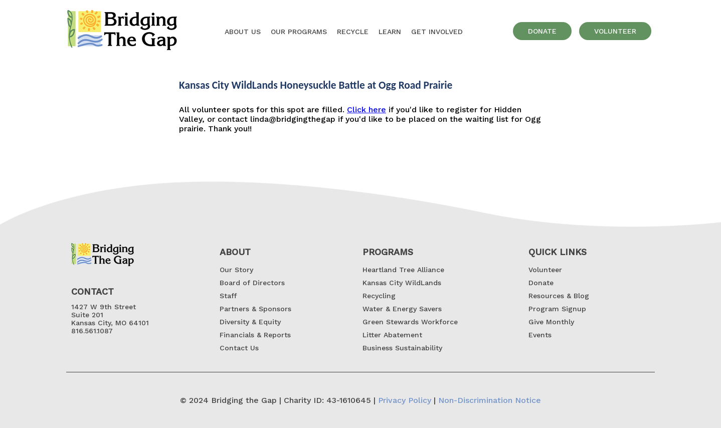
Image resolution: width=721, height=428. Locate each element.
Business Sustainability (402, 348)
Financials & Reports (255, 335)
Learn (390, 32)
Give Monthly (551, 322)
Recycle (353, 32)
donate (542, 31)
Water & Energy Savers (402, 309)
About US (243, 32)
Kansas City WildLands (402, 283)
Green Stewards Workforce (410, 322)
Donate (541, 283)
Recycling (379, 296)
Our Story (236, 270)
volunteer (615, 31)
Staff (228, 296)
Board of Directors (252, 283)
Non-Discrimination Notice (489, 400)
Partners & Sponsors (255, 309)
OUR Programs (299, 32)
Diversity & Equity (250, 322)
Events (540, 335)
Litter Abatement (392, 335)
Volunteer (545, 270)
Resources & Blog (558, 296)
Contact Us (239, 348)
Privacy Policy (404, 400)
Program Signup (557, 309)
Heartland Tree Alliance (403, 270)
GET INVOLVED (437, 32)
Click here (366, 109)
